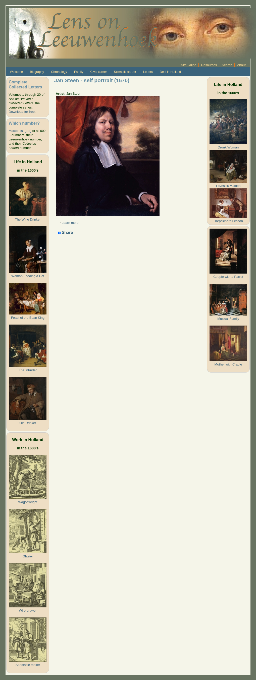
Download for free (21, 112)
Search (227, 65)
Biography (37, 72)
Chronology (59, 72)
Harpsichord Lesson (228, 221)
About (241, 65)
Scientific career (125, 72)
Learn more (70, 223)
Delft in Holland (170, 72)
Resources (209, 65)
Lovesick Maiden (228, 186)
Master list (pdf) (20, 131)
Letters (148, 72)
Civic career (98, 72)
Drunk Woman (228, 147)
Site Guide (188, 65)
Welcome (16, 72)
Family (78, 72)
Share (65, 232)
